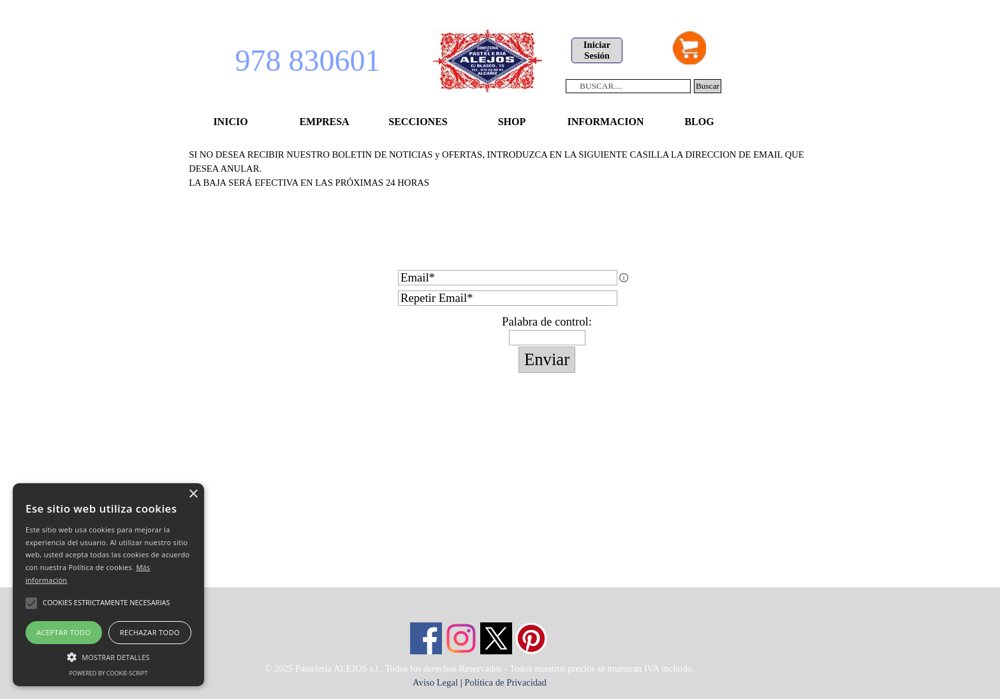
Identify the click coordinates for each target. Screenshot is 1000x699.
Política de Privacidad (505, 682)
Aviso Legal (435, 682)
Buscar (707, 86)
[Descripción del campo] (623, 277)
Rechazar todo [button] (150, 632)
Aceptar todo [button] (63, 632)
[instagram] (461, 638)
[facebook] (426, 638)
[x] (496, 638)
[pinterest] (531, 638)
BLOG (699, 121)
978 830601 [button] (308, 60)
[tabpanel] (500, 203)
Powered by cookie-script (109, 673)
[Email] (507, 277)
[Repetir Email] (507, 298)
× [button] (193, 494)
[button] (108, 655)
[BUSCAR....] (628, 86)
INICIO (230, 121)
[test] (596, 50)
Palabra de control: (547, 321)
